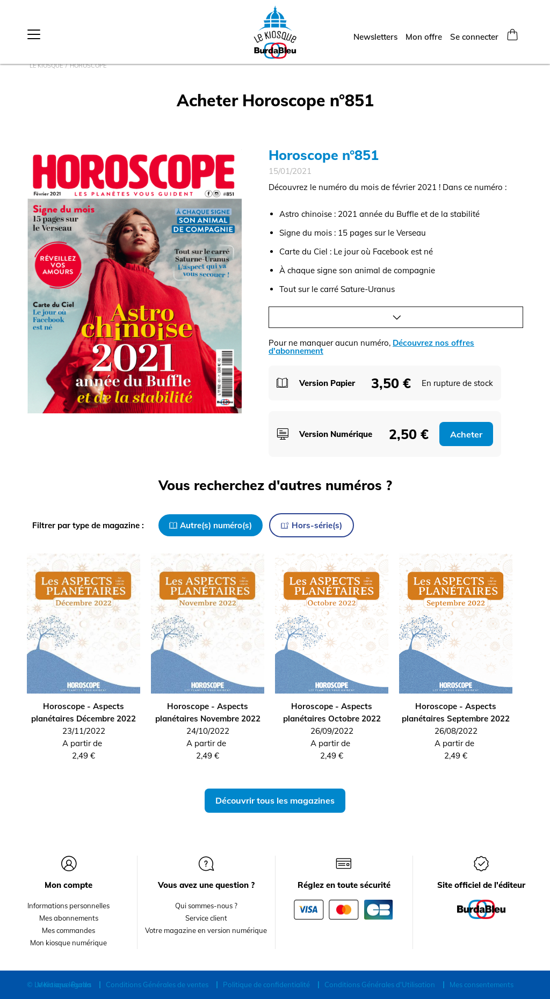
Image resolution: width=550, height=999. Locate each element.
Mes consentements (481, 984)
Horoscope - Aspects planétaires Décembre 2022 (83, 712)
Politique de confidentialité (266, 984)
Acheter (466, 434)
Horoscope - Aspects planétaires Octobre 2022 (332, 712)
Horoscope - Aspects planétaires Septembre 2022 (456, 712)
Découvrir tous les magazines (275, 800)
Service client (206, 918)
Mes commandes (68, 930)
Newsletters (375, 33)
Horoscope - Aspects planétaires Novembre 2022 (207, 712)
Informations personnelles (68, 905)
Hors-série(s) (311, 525)
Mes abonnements (68, 918)
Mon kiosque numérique (68, 942)
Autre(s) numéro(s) (210, 525)
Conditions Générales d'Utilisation (379, 984)
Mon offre (424, 33)
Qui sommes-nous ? (206, 905)
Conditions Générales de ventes (157, 984)
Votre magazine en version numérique (206, 930)
